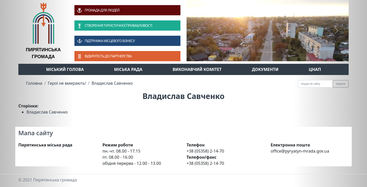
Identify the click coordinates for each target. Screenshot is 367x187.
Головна (34, 83)
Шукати (340, 83)
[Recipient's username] (315, 84)
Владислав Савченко (112, 83)
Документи (265, 69)
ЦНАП (315, 69)
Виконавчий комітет (197, 69)
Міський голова (65, 69)
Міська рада (128, 69)
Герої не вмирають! (67, 83)
